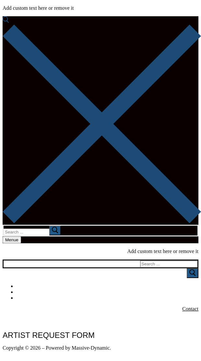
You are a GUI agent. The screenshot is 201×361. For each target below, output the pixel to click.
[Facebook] (195, 286)
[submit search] (55, 230)
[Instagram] (195, 298)
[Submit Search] (192, 273)
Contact (190, 309)
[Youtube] (195, 292)
